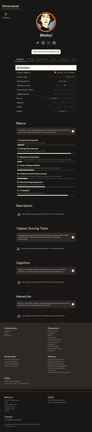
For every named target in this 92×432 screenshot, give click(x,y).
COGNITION (64, 59)
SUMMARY (20, 59)
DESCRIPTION (42, 59)
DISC (73, 59)
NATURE (30, 59)
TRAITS (53, 59)
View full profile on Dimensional (46, 52)
